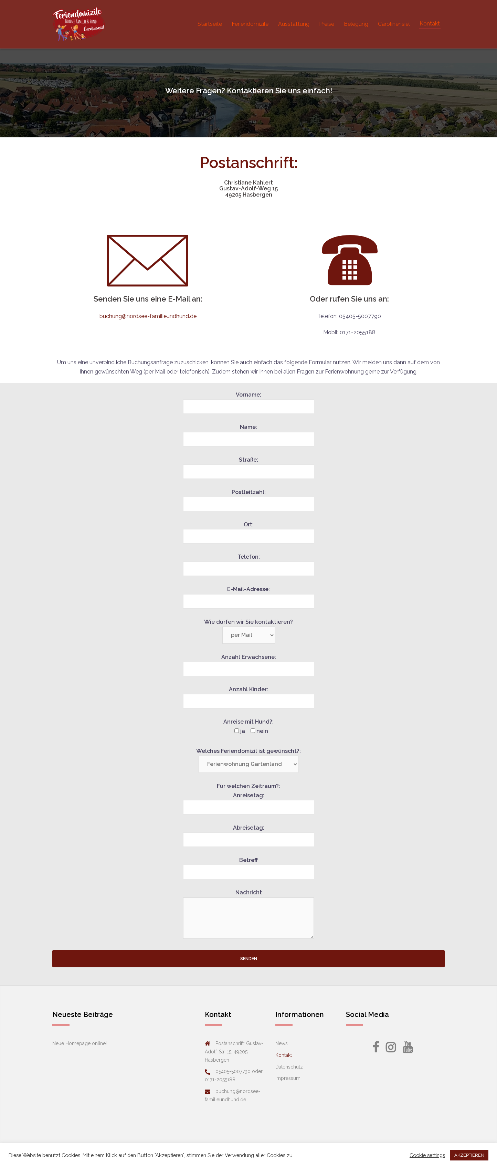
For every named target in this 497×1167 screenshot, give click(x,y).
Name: (248, 433)
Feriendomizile (250, 24)
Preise (326, 24)
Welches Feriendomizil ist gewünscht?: (248, 758)
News (281, 1043)
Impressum (287, 1078)
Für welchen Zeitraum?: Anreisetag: (248, 797)
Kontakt (430, 23)
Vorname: (248, 400)
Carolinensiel (394, 24)
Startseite (210, 24)
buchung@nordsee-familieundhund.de (148, 316)
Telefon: (248, 563)
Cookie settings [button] (427, 1155)
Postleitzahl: (248, 498)
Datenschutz (289, 1067)
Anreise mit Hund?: (248, 726)
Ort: (248, 530)
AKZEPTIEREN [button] (469, 1155)
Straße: (248, 465)
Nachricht (248, 914)
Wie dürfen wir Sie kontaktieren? (248, 629)
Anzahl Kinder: (248, 695)
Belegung (356, 24)
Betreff (248, 866)
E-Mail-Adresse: (248, 595)
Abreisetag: (248, 833)
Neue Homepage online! (79, 1043)
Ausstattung (293, 24)
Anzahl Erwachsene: (248, 663)
